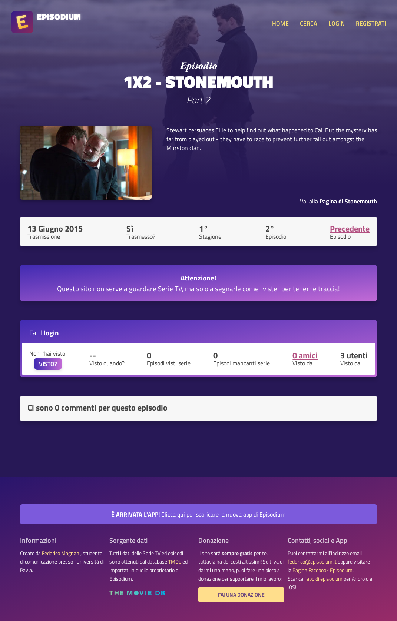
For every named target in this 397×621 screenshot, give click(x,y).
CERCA (308, 23)
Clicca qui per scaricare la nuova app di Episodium (198, 514)
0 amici (305, 355)
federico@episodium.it (312, 562)
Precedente (350, 228)
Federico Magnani (61, 553)
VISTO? (48, 363)
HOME (280, 23)
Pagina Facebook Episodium (322, 570)
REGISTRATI (371, 23)
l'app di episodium (323, 579)
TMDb (174, 562)
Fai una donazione (241, 595)
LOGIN (336, 23)
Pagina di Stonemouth (348, 201)
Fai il (44, 332)
